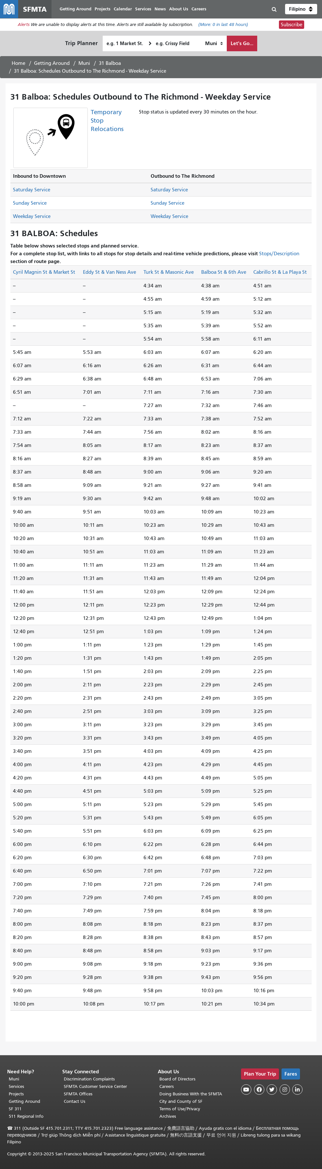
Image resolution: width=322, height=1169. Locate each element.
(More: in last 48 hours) (223, 25)
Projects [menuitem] (102, 9)
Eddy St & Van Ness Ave (109, 272)
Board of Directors (177, 1079)
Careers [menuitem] (198, 9)
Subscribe (291, 25)
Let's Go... (242, 43)
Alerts (23, 25)
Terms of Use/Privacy (179, 1109)
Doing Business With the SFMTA (190, 1094)
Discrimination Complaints (89, 1079)
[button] (301, 9)
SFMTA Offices (78, 1094)
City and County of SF (180, 1101)
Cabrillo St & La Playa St (280, 272)
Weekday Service (32, 216)
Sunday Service (30, 203)
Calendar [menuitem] (123, 9)
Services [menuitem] (143, 9)
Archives (167, 1116)
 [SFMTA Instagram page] (284, 1089)
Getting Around (52, 63)
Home (18, 63)
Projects (16, 1094)
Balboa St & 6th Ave (223, 272)
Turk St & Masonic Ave (169, 272)
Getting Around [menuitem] (75, 9)
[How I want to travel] (214, 43)
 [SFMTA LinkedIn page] (297, 1089)
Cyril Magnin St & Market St (44, 272)
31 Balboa (110, 63)
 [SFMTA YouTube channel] (246, 1089)
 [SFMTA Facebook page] (259, 1089)
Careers (166, 1086)
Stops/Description (279, 254)
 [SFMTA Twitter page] (271, 1089)
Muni (84, 63)
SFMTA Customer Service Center (95, 1086)
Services (16, 1086)
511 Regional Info (26, 1116)
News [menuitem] (160, 9)
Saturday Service (31, 190)
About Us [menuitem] (178, 9)
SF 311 (15, 1109)
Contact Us (74, 1101)
